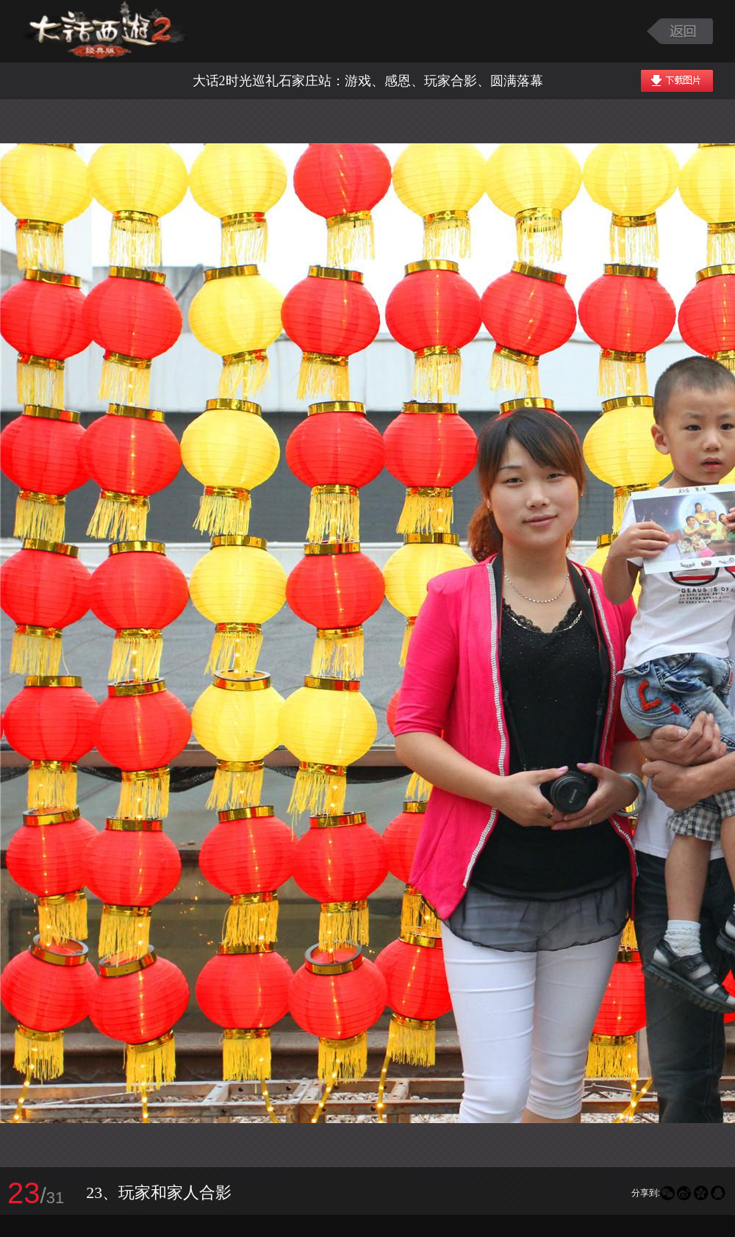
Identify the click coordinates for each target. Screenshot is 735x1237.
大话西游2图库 (104, 31)
